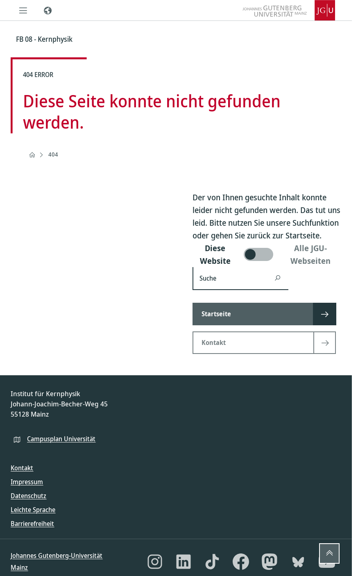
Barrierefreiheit (32, 523)
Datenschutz (28, 495)
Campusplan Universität (61, 438)
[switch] (267, 254)
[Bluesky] (298, 561)
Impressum (27, 481)
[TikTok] (212, 561)
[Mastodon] (269, 561)
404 (53, 154)
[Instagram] (155, 561)
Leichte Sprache (33, 509)
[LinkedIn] (183, 561)
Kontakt (22, 467)
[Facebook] (241, 561)
